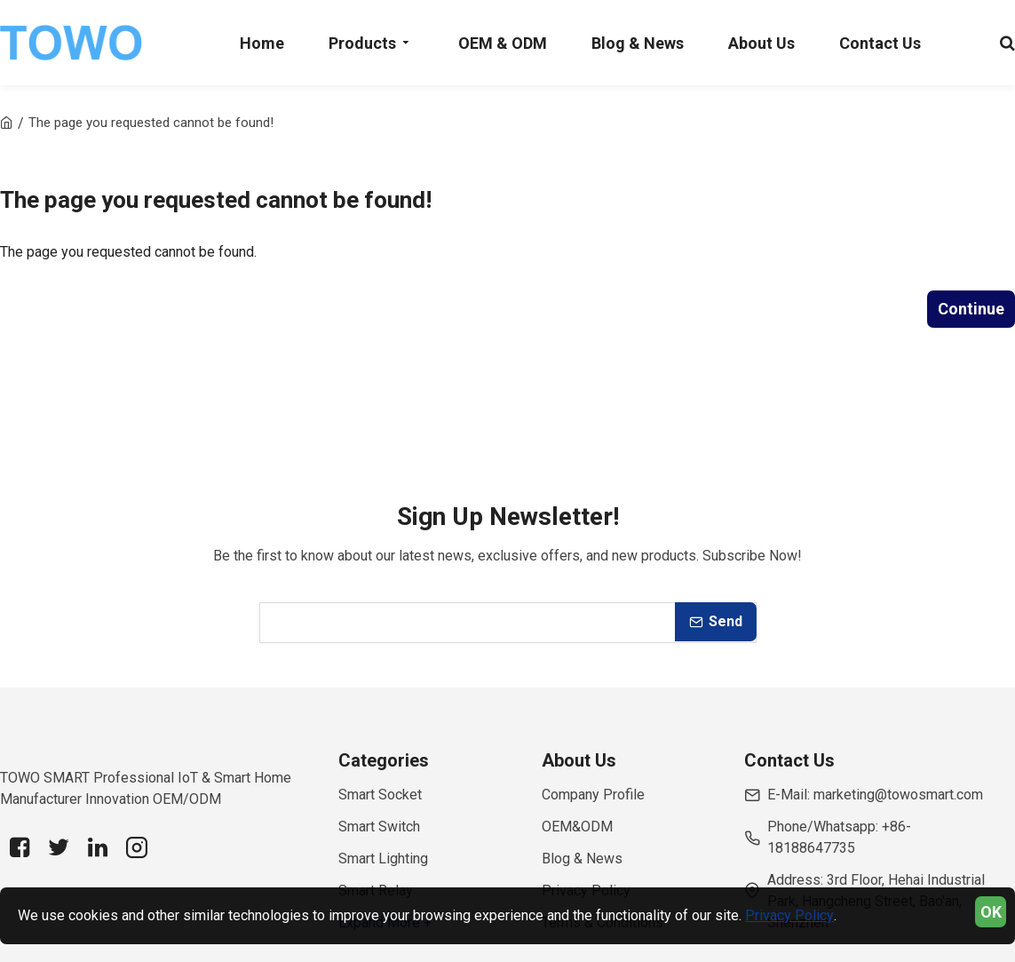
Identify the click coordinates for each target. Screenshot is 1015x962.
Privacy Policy (789, 915)
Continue (971, 308)
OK (991, 911)
